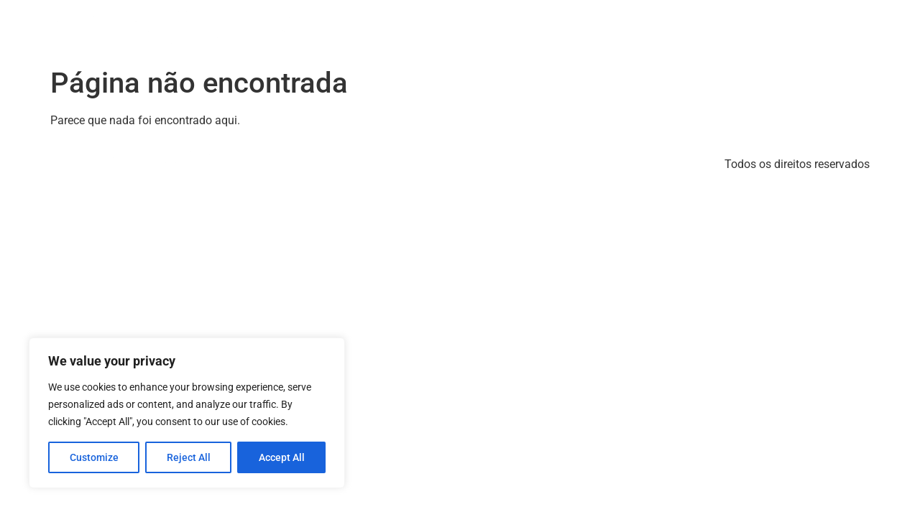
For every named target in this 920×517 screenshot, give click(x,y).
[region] (187, 412)
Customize (94, 457)
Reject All (189, 457)
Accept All (282, 457)
